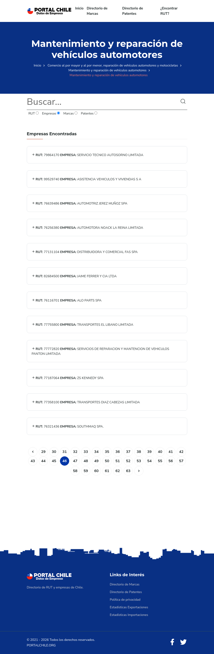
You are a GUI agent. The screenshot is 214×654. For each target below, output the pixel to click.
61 (107, 470)
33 (85, 451)
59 (85, 470)
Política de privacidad (125, 599)
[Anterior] (32, 451)
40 (160, 451)
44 (43, 461)
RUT (33, 113)
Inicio (79, 8)
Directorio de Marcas (97, 11)
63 (128, 470)
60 (96, 470)
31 (64, 451)
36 (117, 451)
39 (149, 451)
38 (139, 451)
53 (139, 461)
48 (85, 461)
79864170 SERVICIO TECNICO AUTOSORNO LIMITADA (87, 155)
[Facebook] (172, 642)
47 (75, 461)
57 (181, 461)
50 (107, 461)
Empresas (51, 113)
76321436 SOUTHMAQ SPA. (68, 426)
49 (96, 461)
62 (117, 470)
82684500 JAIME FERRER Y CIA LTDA (74, 276)
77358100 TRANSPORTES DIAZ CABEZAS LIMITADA (86, 402)
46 (64, 461)
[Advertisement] (107, 510)
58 (75, 470)
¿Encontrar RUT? (169, 11)
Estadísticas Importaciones (129, 615)
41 (170, 451)
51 (117, 461)
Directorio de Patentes (132, 11)
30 (54, 451)
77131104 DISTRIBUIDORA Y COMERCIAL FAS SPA (85, 252)
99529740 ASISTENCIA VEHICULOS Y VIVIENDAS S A (86, 179)
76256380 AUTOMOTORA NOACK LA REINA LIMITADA (87, 228)
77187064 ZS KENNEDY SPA (68, 378)
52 (128, 461)
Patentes (89, 113)
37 (128, 451)
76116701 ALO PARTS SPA (66, 300)
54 (149, 461)
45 (54, 461)
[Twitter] (183, 642)
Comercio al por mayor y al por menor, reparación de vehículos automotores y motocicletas (113, 65)
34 (96, 451)
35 (107, 451)
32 (75, 451)
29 (43, 451)
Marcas (70, 113)
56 (170, 461)
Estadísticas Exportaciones (129, 607)
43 (32, 461)
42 (181, 451)
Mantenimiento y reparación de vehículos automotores (107, 70)
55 (160, 461)
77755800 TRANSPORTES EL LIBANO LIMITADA (82, 324)
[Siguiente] (138, 471)
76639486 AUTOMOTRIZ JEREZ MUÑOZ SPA (79, 203)
